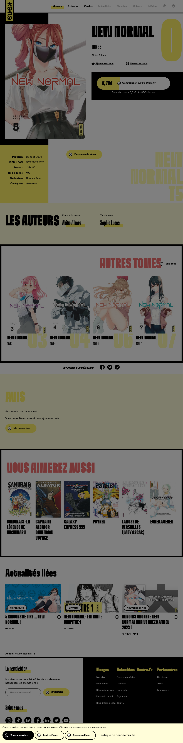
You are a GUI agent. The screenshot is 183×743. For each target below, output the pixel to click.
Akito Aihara (99, 55)
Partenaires (167, 669)
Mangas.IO (163, 690)
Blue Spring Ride (105, 703)
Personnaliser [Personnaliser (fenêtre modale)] (81, 735)
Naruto (100, 677)
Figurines (122, 696)
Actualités (126, 669)
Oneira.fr (144, 669)
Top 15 (120, 703)
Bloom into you (105, 690)
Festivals (122, 690)
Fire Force (102, 683)
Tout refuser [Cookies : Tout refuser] (50, 735)
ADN (160, 683)
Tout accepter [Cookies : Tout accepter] (19, 735)
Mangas (102, 669)
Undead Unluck (104, 696)
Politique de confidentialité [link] (117, 735)
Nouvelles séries (126, 677)
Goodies (121, 683)
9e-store (162, 677)
